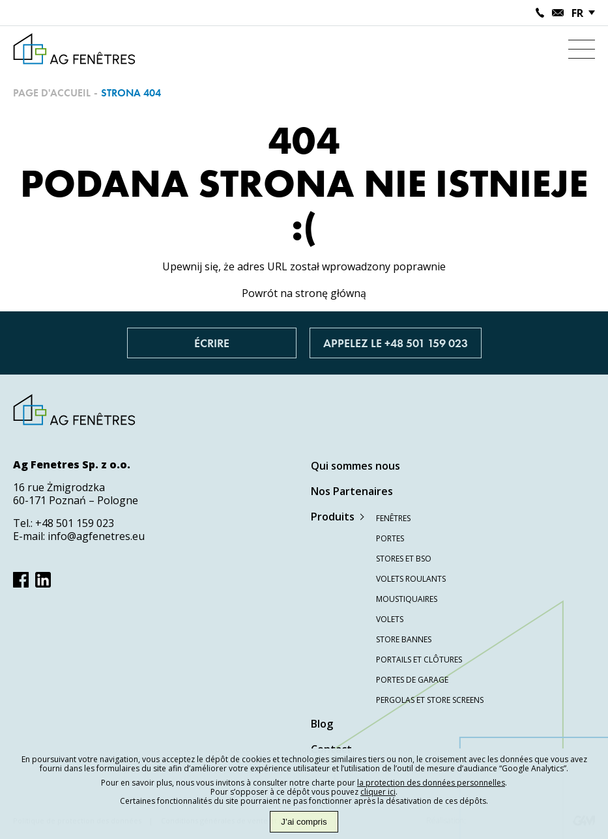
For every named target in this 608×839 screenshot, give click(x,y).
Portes (390, 538)
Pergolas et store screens (430, 699)
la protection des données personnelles (431, 782)
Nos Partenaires (352, 491)
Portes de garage (412, 679)
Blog (322, 724)
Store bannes (403, 639)
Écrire (211, 342)
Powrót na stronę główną (304, 293)
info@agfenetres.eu (96, 536)
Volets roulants (411, 578)
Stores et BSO (403, 558)
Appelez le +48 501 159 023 (395, 342)
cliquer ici (378, 791)
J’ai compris (303, 822)
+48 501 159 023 (74, 523)
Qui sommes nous (355, 466)
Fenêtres (393, 518)
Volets (389, 619)
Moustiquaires (406, 598)
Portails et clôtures (419, 659)
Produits (333, 516)
